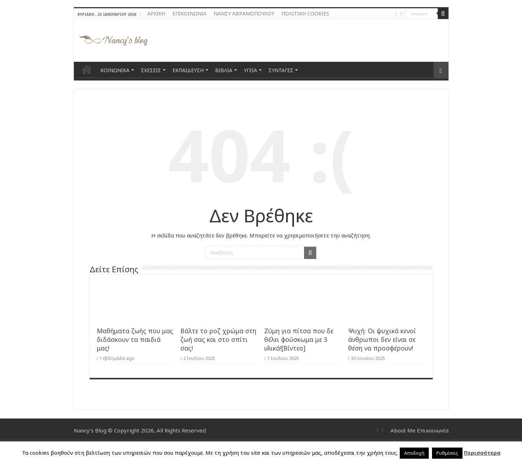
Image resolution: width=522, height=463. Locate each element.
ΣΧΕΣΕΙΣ (151, 70)
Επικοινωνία (433, 430)
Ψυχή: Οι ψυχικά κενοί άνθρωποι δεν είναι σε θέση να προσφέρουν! (382, 339)
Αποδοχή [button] (414, 453)
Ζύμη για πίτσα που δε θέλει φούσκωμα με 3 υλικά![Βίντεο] (298, 339)
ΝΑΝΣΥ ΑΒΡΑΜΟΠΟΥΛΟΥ (244, 13)
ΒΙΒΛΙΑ (223, 70)
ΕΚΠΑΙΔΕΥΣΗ (188, 70)
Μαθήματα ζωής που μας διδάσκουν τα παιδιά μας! (135, 339)
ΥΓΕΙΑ (250, 70)
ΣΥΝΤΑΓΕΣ (281, 70)
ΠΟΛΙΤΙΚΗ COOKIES (305, 13)
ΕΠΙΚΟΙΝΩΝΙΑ (189, 13)
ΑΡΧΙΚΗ (156, 13)
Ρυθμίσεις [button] (447, 453)
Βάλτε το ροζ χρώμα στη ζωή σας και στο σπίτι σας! (218, 339)
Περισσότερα (482, 452)
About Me (403, 430)
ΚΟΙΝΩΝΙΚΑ (114, 70)
